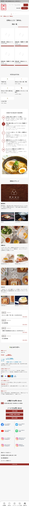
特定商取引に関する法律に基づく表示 (8, 491)
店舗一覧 (24, 505)
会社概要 (4, 505)
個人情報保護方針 (4, 493)
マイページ (14, 505)
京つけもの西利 (7, 13)
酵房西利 (13, 13)
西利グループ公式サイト (6, 488)
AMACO (24, 13)
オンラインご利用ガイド (6, 496)
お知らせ (9, 505)
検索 (26, 5)
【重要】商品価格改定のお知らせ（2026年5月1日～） (13, 1)
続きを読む (25, 352)
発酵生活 (18, 13)
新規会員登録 (18, 8)
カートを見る (19, 505)
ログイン (24, 8)
